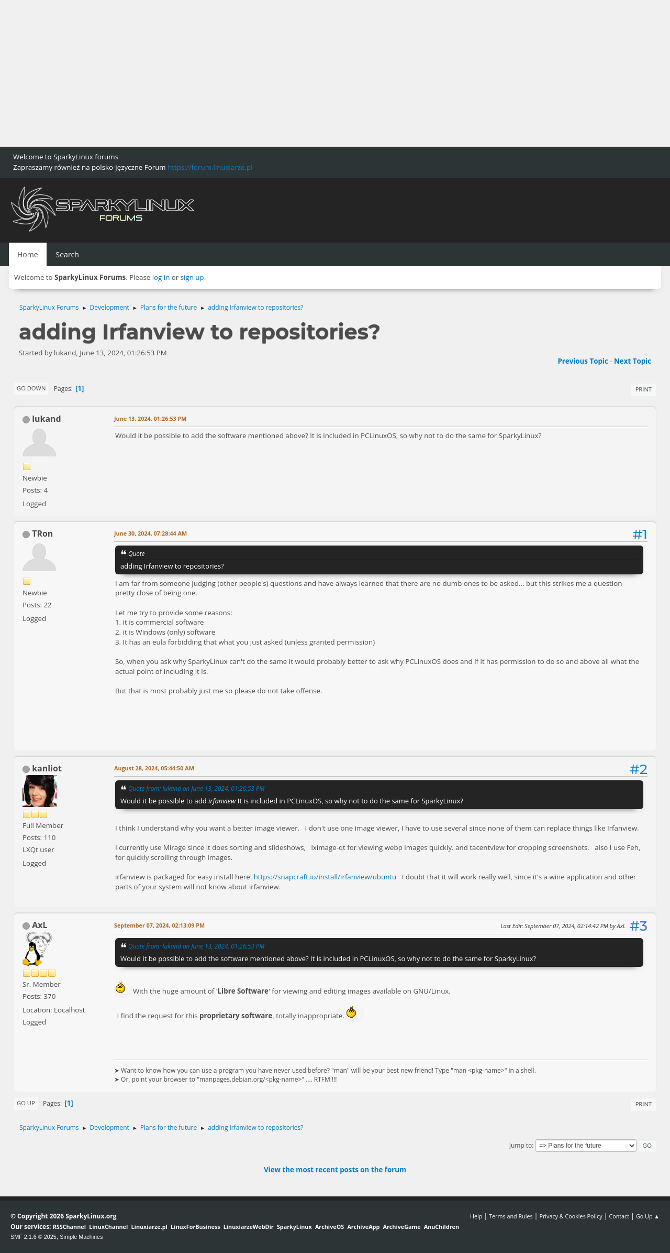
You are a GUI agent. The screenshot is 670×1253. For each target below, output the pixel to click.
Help (476, 1216)
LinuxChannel (108, 1226)
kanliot (47, 768)
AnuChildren (441, 1226)
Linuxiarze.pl (149, 1226)
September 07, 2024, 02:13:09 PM (159, 925)
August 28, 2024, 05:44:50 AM (154, 768)
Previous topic (582, 361)
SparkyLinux (294, 1226)
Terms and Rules (511, 1216)
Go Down (31, 388)
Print (643, 389)
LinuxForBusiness (195, 1226)
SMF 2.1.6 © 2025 (33, 1237)
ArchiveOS (329, 1226)
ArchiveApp (363, 1226)
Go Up (26, 1103)
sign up (192, 277)
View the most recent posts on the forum (335, 1169)
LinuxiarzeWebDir (249, 1226)
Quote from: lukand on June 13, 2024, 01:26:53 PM (196, 788)
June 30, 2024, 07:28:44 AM (150, 533)
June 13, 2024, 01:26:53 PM (150, 418)
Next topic (632, 361)
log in (161, 277)
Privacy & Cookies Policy (570, 1216)
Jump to (520, 1145)
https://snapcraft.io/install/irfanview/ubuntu (325, 876)
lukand (46, 418)
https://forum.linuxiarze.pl (210, 167)
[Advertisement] (314, 73)
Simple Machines (81, 1237)
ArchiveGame (401, 1226)
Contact (619, 1216)
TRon (42, 533)
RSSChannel (69, 1226)
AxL (39, 925)
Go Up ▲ (648, 1216)
